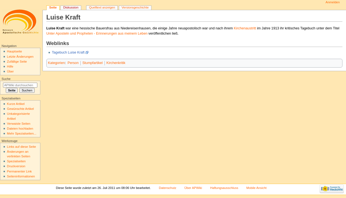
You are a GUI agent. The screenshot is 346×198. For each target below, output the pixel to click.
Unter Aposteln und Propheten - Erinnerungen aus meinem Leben (97, 33)
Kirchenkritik (115, 63)
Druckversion (16, 166)
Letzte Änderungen (20, 56)
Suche (6, 78)
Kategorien (56, 63)
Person (72, 63)
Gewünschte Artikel (20, 108)
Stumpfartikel (92, 63)
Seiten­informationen (21, 176)
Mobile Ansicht (256, 187)
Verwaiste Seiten (18, 123)
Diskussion (70, 7)
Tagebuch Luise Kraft (68, 52)
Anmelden (333, 2)
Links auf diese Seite (21, 146)
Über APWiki (193, 187)
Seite (53, 7)
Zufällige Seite (17, 61)
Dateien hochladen (20, 128)
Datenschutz (167, 187)
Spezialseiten (16, 161)
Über (10, 71)
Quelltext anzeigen (102, 7)
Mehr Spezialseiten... (21, 133)
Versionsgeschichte (135, 7)
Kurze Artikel (15, 103)
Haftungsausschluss (224, 187)
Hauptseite (14, 51)
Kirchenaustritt (245, 28)
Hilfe (10, 66)
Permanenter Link (19, 171)
